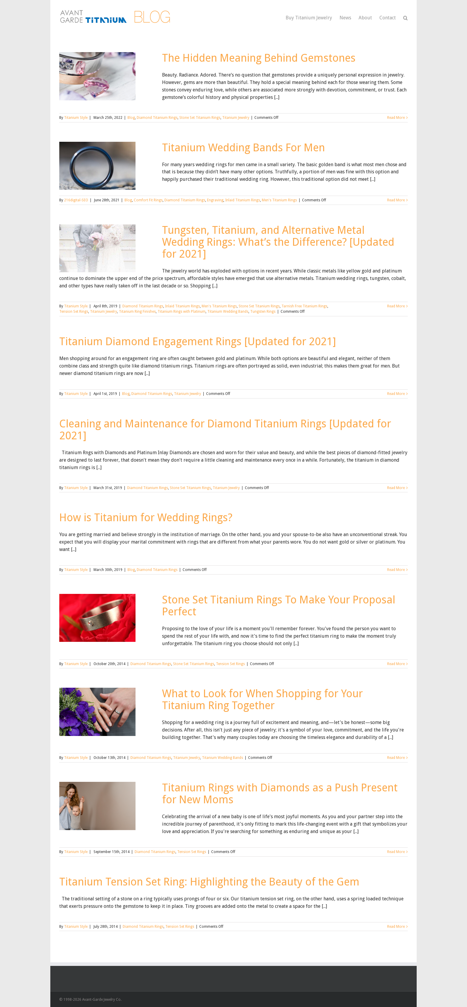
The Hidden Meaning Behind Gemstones (259, 58)
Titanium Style (76, 118)
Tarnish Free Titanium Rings (304, 306)
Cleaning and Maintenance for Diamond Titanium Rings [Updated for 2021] (225, 429)
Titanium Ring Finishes (137, 311)
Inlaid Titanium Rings (242, 200)
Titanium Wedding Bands (227, 311)
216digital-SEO (76, 200)
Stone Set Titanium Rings (199, 118)
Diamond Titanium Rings (157, 118)
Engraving (215, 200)
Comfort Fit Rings (148, 200)
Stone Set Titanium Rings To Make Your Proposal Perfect (278, 605)
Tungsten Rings (262, 311)
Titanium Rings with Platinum (182, 311)
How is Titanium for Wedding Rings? (145, 517)
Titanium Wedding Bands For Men (243, 147)
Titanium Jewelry (235, 118)
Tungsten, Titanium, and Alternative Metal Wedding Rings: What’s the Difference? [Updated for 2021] (278, 242)
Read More (396, 118)
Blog (131, 118)
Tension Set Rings (73, 311)
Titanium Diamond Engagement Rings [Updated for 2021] (197, 341)
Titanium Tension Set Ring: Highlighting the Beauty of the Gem (209, 881)
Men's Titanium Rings (279, 200)
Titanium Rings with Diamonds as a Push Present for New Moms (280, 793)
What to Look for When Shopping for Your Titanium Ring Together (262, 699)
